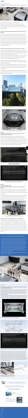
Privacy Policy (2, 408)
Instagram (2, 414)
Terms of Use (2, 409)
